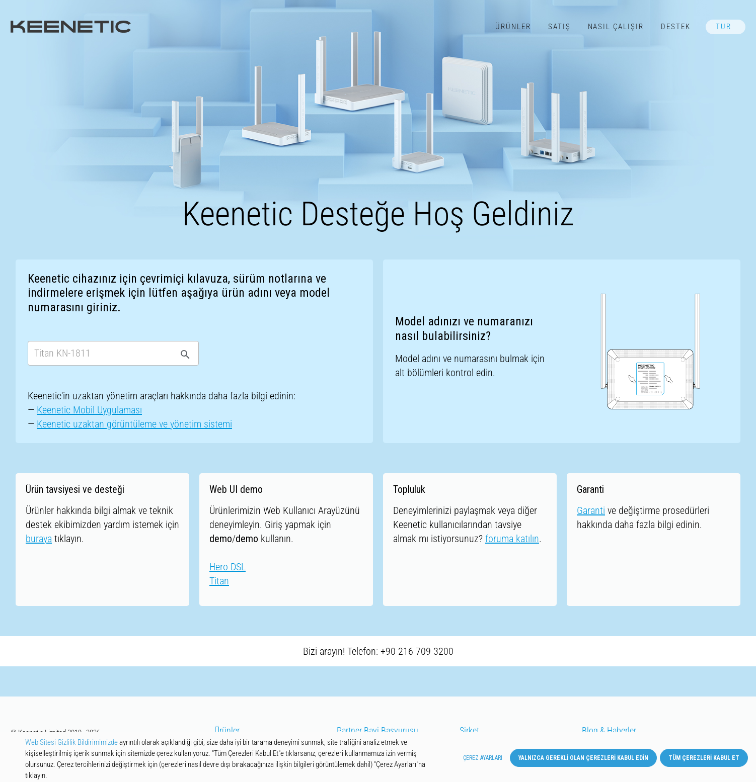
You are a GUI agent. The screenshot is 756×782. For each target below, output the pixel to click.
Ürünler (513, 26)
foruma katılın (512, 539)
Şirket (469, 731)
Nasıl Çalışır (616, 26)
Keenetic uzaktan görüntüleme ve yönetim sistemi (134, 424)
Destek (676, 26)
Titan (219, 581)
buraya (39, 539)
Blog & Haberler (609, 731)
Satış (559, 26)
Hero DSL (227, 567)
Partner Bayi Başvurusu (377, 731)
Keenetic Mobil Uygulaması (89, 410)
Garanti (591, 510)
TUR (723, 26)
